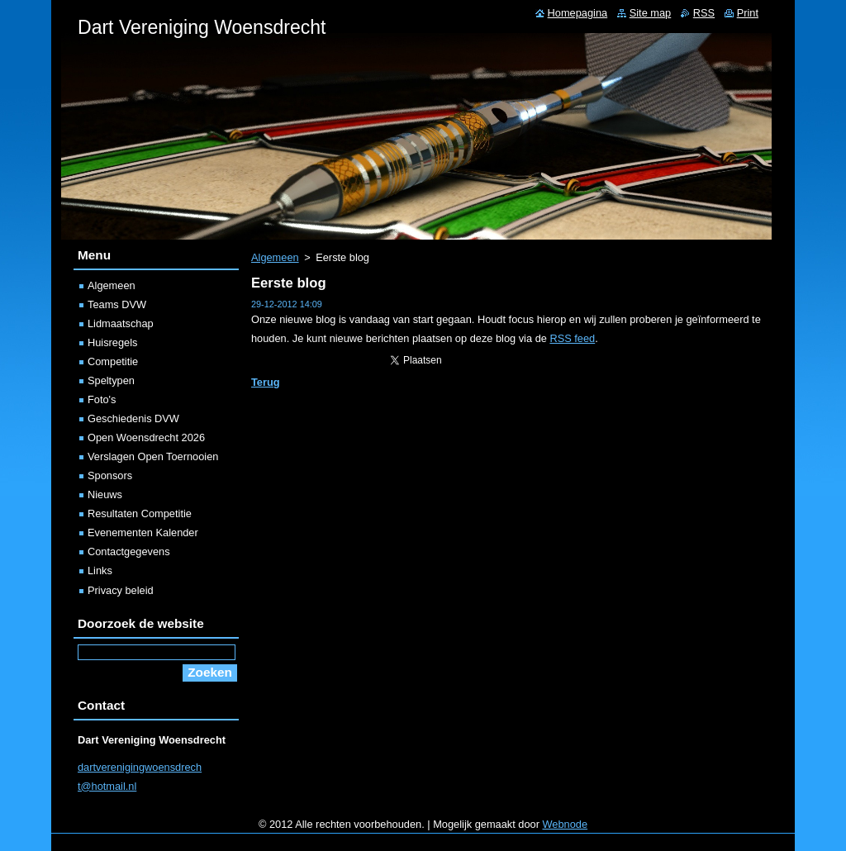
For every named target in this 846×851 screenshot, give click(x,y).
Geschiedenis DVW (133, 418)
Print (747, 13)
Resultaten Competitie (140, 513)
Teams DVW (117, 304)
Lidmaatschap (121, 323)
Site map (651, 13)
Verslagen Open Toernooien (153, 456)
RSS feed (572, 338)
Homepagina (578, 13)
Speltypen (111, 380)
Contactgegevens (129, 551)
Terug (265, 382)
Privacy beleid (121, 590)
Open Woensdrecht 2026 (146, 437)
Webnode (565, 824)
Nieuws (105, 494)
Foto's (102, 399)
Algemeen (275, 257)
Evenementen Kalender (143, 532)
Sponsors (110, 475)
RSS (704, 13)
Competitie (113, 361)
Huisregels (112, 342)
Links (100, 570)
